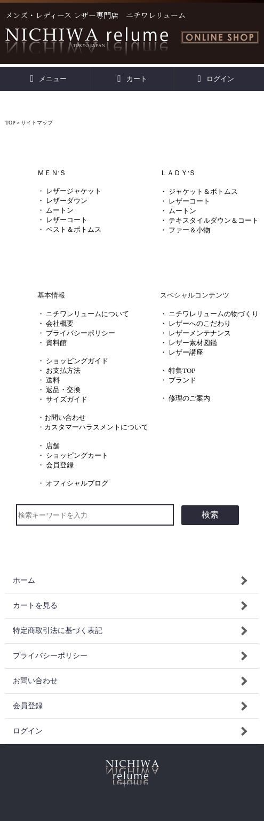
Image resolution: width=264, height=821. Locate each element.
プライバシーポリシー (80, 333)
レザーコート (66, 220)
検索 (210, 514)
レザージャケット (73, 191)
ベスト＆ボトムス (73, 229)
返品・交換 (63, 390)
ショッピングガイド (77, 361)
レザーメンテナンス (200, 333)
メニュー (48, 79)
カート (132, 79)
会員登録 (60, 465)
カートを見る (35, 605)
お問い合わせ (65, 417)
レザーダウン (66, 201)
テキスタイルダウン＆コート (214, 220)
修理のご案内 (189, 398)
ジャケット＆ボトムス (203, 191)
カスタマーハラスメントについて (96, 427)
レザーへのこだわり (200, 323)
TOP (10, 123)
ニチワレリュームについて (87, 314)
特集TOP (182, 370)
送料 (53, 380)
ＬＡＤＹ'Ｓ (178, 173)
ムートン (60, 210)
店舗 (53, 446)
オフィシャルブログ (77, 483)
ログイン (216, 79)
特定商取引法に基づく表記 (57, 631)
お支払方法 (63, 370)
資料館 (56, 343)
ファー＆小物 (189, 230)
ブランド (182, 380)
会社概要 (60, 323)
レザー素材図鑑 (193, 343)
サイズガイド (66, 399)
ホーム (24, 580)
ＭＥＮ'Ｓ (51, 173)
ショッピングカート (77, 455)
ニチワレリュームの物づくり (214, 314)
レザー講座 (186, 352)
